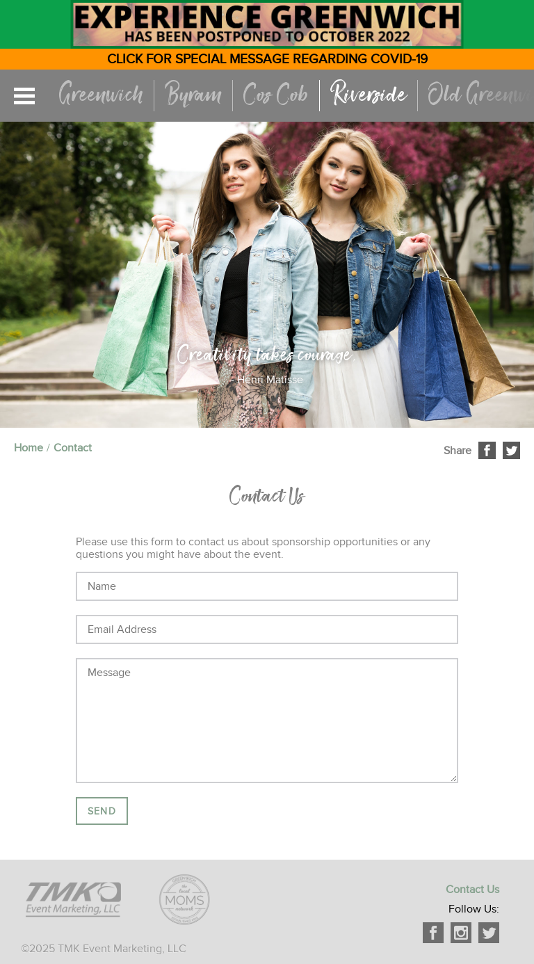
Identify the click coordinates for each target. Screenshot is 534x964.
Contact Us (472, 889)
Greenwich (101, 95)
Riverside (368, 95)
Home (28, 448)
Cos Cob (276, 95)
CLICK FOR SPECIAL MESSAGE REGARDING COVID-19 (267, 58)
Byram (193, 95)
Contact (73, 448)
